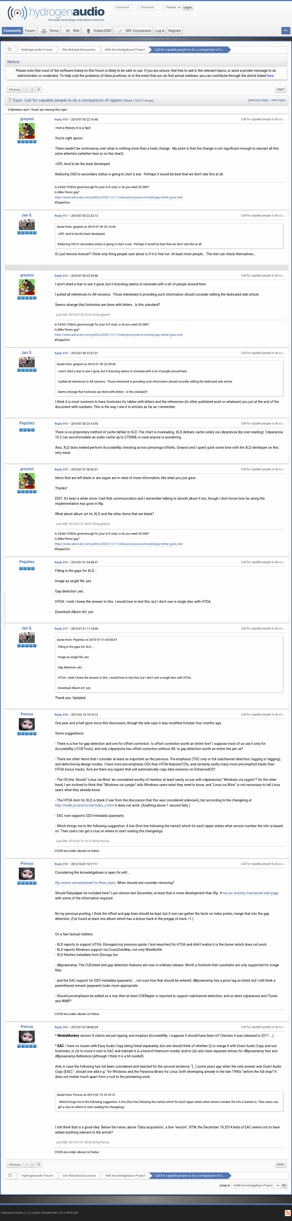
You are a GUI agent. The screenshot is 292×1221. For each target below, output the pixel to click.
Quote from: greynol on (86, 227)
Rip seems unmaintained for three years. (86, 883)
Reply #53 (61, 353)
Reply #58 (61, 714)
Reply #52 (61, 276)
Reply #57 (61, 628)
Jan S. (27, 215)
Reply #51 (61, 216)
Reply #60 (61, 1027)
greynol (27, 119)
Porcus (27, 714)
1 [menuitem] (26, 89)
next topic (278, 100)
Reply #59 (61, 864)
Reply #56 (61, 562)
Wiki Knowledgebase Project (125, 49)
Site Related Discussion (78, 49)
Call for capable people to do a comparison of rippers (191, 49)
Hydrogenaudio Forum (37, 49)
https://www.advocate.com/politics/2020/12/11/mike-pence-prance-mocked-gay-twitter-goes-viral (119, 197)
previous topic (258, 100)
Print (280, 89)
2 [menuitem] (32, 89)
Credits (36, 1212)
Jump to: (225, 1185)
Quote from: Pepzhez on (87, 639)
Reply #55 (61, 469)
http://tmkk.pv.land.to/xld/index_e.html (84, 805)
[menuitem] (15, 90)
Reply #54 (61, 423)
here (270, 76)
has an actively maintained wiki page (250, 893)
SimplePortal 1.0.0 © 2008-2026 (60, 1212)
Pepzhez (27, 423)
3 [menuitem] (39, 89)
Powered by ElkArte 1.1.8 (15, 1212)
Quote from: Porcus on (86, 1095)
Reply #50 (61, 119)
